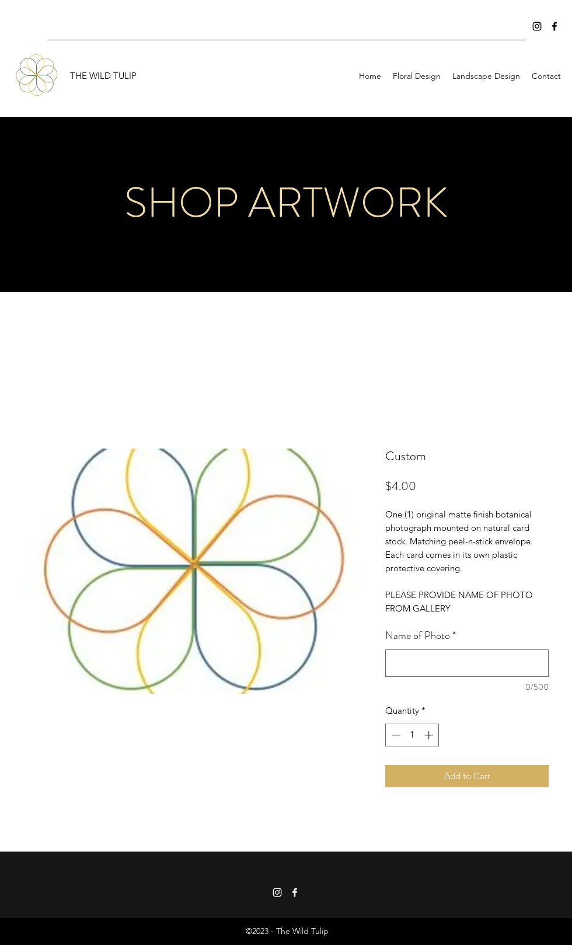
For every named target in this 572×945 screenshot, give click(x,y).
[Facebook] (554, 26)
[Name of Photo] (467, 663)
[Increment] (430, 735)
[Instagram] (537, 26)
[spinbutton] (412, 735)
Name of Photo (420, 635)
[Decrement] (395, 735)
